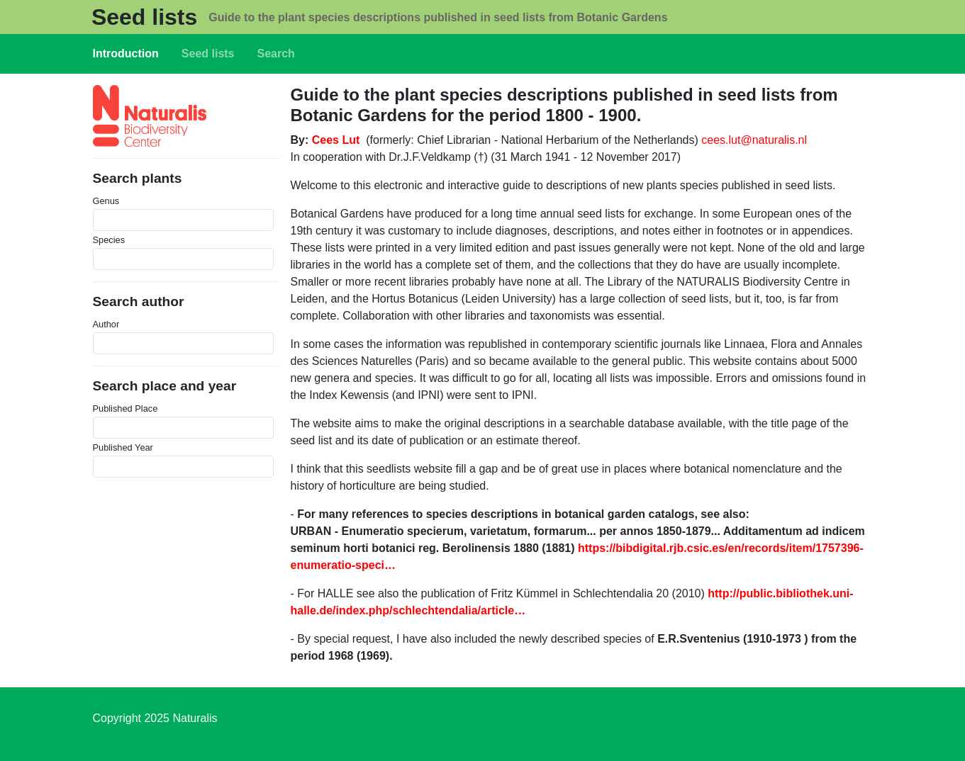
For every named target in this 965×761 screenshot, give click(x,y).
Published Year (123, 447)
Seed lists (144, 17)
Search (276, 53)
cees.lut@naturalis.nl (754, 140)
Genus (106, 201)
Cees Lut (336, 140)
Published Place (125, 408)
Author (106, 324)
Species (109, 240)
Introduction (126, 53)
